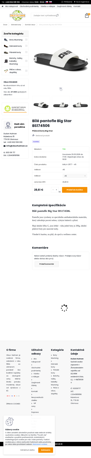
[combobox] (75, 176)
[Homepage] (2, 6)
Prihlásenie (68, 2)
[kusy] (54, 190)
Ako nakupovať (11, 6)
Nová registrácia (82, 2)
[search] (57, 16)
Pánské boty (12, 52)
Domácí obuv (30, 25)
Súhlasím (45, 450)
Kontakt (77, 6)
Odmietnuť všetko (27, 450)
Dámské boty (16, 25)
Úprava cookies (13, 404)
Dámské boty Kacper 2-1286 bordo (73, 299)
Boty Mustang (13, 40)
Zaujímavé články (64, 6)
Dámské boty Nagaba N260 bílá (44, 303)
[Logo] (17, 15)
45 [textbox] (65, 176)
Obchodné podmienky (29, 6)
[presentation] (34, 59)
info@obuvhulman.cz (16, 146)
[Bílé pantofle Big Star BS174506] (60, 59)
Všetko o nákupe (48, 6)
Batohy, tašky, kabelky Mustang (13, 61)
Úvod (5, 25)
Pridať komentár (46, 264)
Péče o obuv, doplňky (12, 71)
